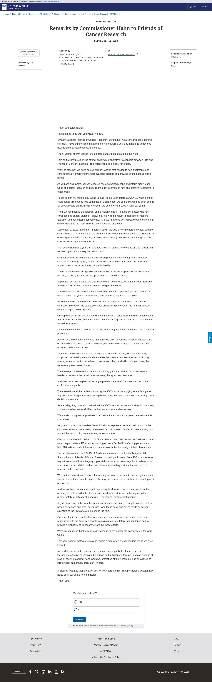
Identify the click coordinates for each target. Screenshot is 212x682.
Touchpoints (127, 626)
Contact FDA (19, 672)
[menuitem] (183, 56)
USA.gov (176, 651)
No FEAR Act (106, 651)
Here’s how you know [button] (50, 1)
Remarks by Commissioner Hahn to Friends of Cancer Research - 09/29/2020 (86, 14)
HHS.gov (176, 645)
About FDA (36, 645)
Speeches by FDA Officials (40, 14)
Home (6, 14)
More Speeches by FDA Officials (29, 53)
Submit (79, 619)
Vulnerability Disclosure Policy (106, 657)
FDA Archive (36, 639)
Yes (80, 602)
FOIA (176, 639)
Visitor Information (106, 639)
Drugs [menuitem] (173, 66)
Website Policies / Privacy (106, 645)
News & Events (18, 14)
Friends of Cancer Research (121, 54)
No (79, 609)
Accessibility (36, 651)
